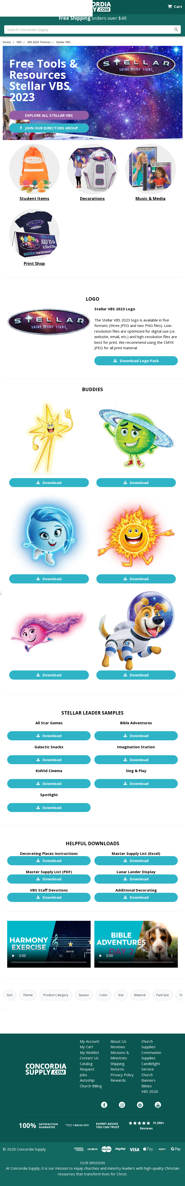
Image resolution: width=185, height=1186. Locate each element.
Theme (28, 995)
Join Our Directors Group (49, 127)
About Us (118, 1041)
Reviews (117, 1046)
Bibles (146, 1085)
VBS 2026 (149, 1091)
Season (84, 995)
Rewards (118, 1080)
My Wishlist (89, 1052)
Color (103, 995)
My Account (89, 1041)
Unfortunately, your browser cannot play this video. (49, 944)
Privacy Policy (122, 1074)
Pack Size (162, 995)
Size (121, 995)
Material (140, 995)
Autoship (87, 1080)
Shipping (117, 1063)
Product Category (55, 995)
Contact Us (89, 1057)
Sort (9, 995)
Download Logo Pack (136, 360)
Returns (117, 1069)
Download (49, 482)
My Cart (86, 1046)
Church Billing (91, 1085)
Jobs (83, 1074)
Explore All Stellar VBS (49, 115)
